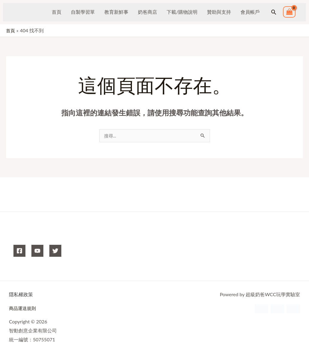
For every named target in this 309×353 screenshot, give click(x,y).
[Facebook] (19, 251)
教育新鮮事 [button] (116, 12)
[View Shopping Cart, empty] (289, 12)
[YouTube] (37, 251)
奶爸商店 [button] (147, 12)
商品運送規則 (23, 308)
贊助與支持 (219, 12)
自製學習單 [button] (83, 12)
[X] (55, 251)
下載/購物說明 (182, 12)
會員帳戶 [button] (250, 12)
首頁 (56, 12)
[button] (273, 12)
